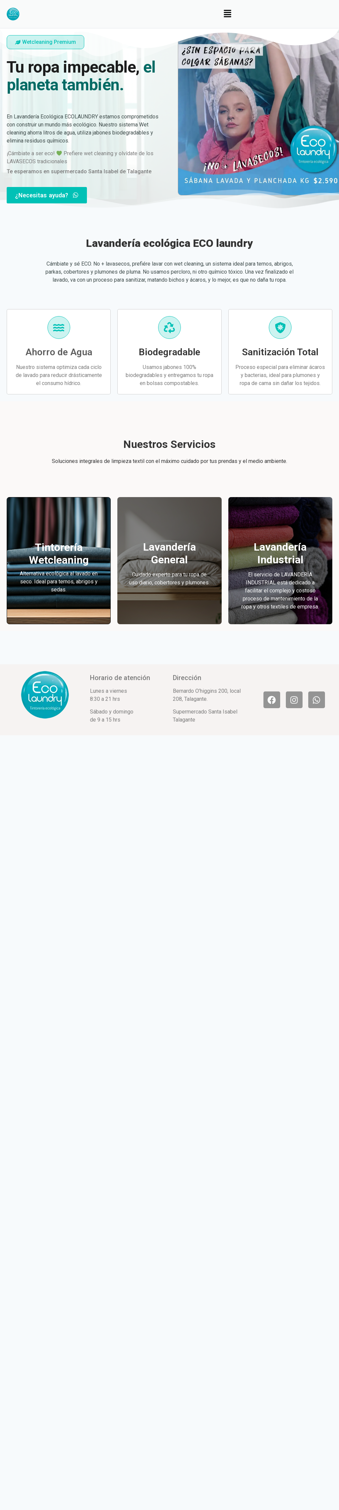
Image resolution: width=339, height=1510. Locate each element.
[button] (227, 14)
